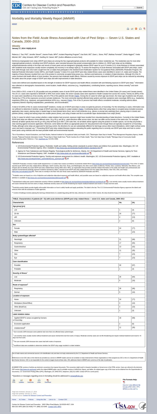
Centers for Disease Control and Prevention (37, 395)
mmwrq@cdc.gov (76, 376)
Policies (30, 399)
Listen (39, 382)
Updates (21, 382)
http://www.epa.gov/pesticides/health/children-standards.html (78, 148)
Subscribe (30, 382)
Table (77, 96)
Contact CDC (62, 399)
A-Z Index (22, 399)
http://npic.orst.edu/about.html (22, 171)
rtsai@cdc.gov (43, 139)
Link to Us (52, 399)
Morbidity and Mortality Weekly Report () (43, 18)
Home (14, 399)
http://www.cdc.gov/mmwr (28, 369)
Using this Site (41, 399)
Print (13, 382)
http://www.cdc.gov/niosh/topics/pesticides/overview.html (111, 164)
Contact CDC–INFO (54, 406)
